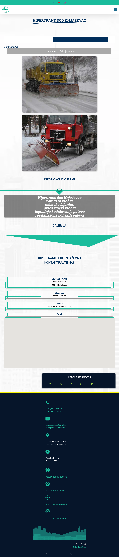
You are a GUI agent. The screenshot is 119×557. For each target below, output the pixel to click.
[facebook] (76, 544)
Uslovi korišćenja (79, 547)
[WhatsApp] (81, 384)
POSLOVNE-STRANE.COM (56, 518)
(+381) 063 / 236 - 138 (54, 411)
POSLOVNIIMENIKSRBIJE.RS (57, 504)
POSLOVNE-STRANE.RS (55, 491)
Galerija (63, 51)
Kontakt (72, 51)
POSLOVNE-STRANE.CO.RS (56, 477)
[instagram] (85, 544)
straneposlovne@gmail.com (57, 425)
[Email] (102, 384)
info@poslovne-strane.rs (55, 428)
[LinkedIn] (71, 384)
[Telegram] (91, 384)
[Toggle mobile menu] (116, 9)
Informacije (53, 51)
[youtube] (81, 544)
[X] (60, 384)
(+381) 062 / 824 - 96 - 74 (55, 409)
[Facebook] (50, 384)
